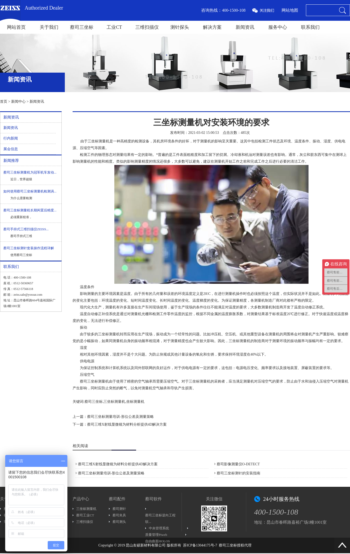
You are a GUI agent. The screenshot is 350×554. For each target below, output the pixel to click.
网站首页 (16, 27)
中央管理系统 (159, 528)
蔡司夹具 (119, 515)
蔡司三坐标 (81, 27)
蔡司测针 (119, 509)
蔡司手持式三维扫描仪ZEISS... (25, 229)
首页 (3, 101)
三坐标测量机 (86, 509)
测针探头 (179, 27)
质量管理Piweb (156, 535)
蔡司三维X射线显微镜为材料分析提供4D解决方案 (127, 424)
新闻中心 (18, 101)
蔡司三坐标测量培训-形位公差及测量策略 (120, 417)
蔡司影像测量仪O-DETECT (238, 464)
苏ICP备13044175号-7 (200, 545)
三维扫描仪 (147, 27)
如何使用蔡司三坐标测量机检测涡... (30, 191)
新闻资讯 (245, 27)
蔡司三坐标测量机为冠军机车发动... (30, 172)
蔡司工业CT (85, 515)
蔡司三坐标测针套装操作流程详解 (28, 248)
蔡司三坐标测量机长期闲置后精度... (30, 210)
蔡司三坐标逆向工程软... (160, 518)
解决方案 (212, 27)
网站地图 (290, 10)
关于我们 (49, 27)
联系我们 (310, 27)
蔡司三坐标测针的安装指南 (238, 473)
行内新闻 (10, 138)
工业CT (114, 27)
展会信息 (10, 149)
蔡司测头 (119, 522)
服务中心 (277, 27)
